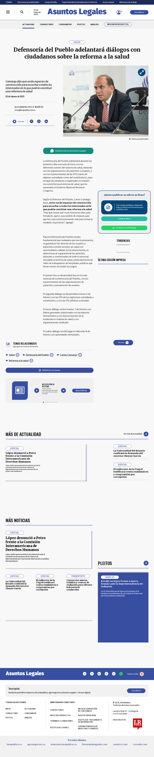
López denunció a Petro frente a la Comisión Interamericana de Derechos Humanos (21, 457)
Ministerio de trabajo (128, 2)
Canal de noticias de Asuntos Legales (68, 150)
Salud (12, 355)
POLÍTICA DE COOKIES (59, 727)
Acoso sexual (108, 2)
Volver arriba (135, 674)
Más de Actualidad (23, 434)
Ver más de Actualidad (135, 434)
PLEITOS (81, 24)
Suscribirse (139, 12)
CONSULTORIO (46, 24)
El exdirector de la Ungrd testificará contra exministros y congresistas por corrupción (130, 473)
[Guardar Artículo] (18, 121)
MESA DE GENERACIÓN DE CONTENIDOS (87, 710)
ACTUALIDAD (28, 24)
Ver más (123, 342)
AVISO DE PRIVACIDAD (87, 715)
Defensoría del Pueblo (37, 355)
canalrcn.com (120, 744)
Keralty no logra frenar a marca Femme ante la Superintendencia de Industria (122, 584)
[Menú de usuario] (119, 12)
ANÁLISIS (94, 24)
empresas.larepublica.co (64, 744)
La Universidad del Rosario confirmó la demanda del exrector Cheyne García (129, 453)
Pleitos (105, 563)
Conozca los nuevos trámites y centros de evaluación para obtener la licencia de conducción (79, 585)
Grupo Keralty (51, 2)
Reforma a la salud (19, 360)
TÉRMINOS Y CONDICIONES (61, 721)
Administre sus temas (49, 370)
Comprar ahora (124, 218)
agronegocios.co (36, 744)
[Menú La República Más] (8, 12)
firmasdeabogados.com (94, 744)
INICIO (8, 709)
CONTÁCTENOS (57, 710)
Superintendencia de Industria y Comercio (79, 2)
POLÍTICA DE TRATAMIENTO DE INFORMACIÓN (90, 721)
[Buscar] (22, 12)
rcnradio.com (140, 744)
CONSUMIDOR (65, 24)
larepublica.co (14, 744)
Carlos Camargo (68, 355)
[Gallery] (50, 389)
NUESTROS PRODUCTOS (60, 715)
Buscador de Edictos (117, 24)
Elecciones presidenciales (28, 2)
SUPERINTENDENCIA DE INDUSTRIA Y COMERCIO (88, 727)
